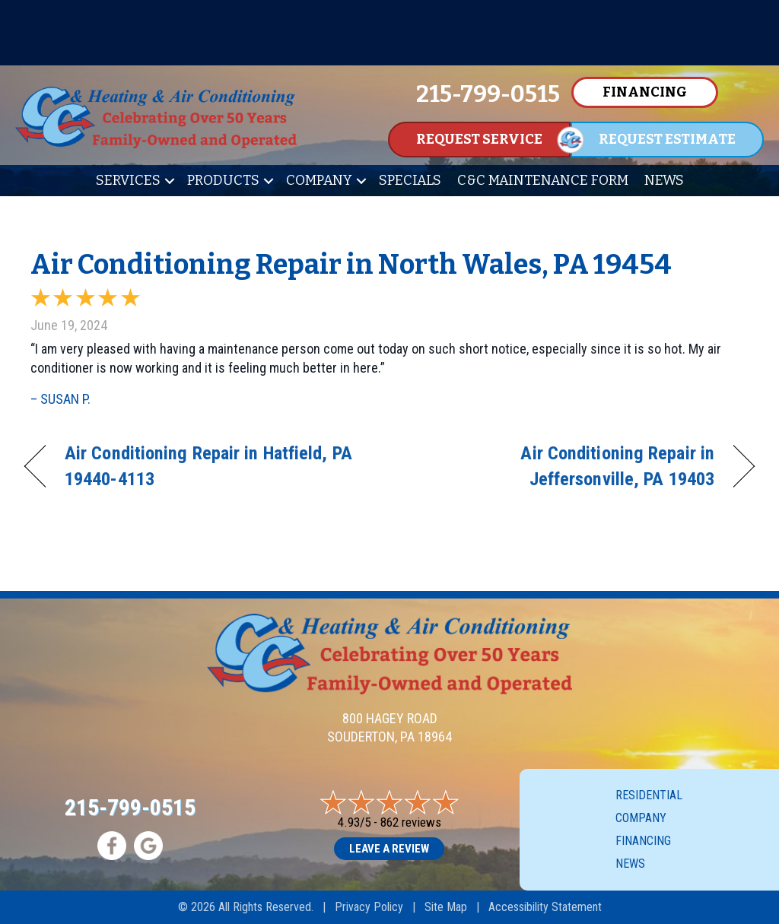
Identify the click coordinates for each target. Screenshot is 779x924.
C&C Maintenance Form (542, 180)
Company (319, 180)
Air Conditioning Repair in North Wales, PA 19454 (351, 264)
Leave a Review (389, 849)
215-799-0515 (130, 807)
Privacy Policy (369, 907)
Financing (643, 841)
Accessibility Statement (545, 907)
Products (223, 180)
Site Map (445, 907)
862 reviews (410, 822)
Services (128, 180)
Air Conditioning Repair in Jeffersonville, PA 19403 (562, 466)
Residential (648, 795)
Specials (410, 180)
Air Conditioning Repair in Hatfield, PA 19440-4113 (208, 466)
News (664, 180)
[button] (170, 180)
